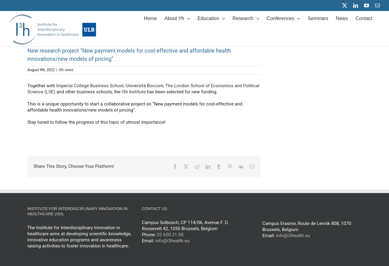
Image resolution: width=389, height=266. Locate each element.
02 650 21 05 (170, 234)
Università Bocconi (144, 85)
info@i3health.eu (172, 241)
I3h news (66, 70)
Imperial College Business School (90, 85)
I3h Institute (134, 92)
